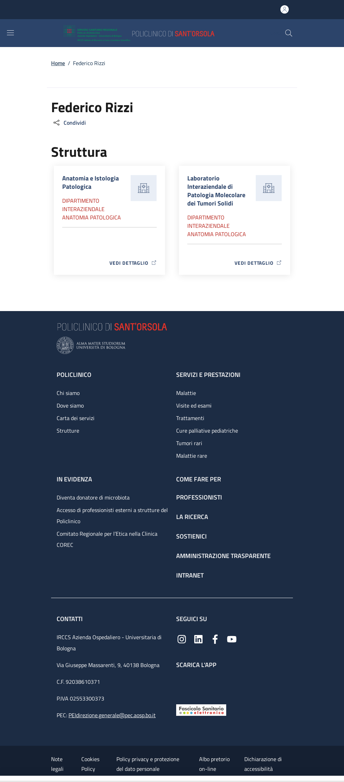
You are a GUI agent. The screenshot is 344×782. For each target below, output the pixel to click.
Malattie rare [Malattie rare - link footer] (191, 455)
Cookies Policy (90, 764)
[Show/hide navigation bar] (10, 32)
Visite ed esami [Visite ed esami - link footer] (194, 405)
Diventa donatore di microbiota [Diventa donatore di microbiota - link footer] (93, 497)
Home (58, 63)
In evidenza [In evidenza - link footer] (74, 479)
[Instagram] (181, 638)
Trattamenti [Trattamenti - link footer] (190, 418)
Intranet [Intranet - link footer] (190, 575)
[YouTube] (231, 638)
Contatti (70, 619)
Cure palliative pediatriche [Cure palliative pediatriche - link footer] (207, 430)
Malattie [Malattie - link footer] (186, 393)
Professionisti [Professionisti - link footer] (199, 497)
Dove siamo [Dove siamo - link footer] (70, 405)
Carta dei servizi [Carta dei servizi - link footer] (76, 418)
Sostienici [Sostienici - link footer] (191, 536)
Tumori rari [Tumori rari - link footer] (189, 443)
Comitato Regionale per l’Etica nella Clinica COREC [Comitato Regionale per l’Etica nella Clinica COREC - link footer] (107, 539)
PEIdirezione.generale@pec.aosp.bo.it (112, 715)
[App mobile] (181, 684)
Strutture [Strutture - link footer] (68, 430)
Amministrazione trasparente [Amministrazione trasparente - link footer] (223, 555)
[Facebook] (215, 638)
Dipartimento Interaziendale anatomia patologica (91, 209)
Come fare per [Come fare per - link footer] (198, 479)
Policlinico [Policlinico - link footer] (74, 374)
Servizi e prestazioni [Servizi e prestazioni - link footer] (208, 374)
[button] (289, 33)
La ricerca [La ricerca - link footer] (192, 516)
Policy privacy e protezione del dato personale (147, 764)
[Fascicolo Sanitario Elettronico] (201, 709)
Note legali (57, 764)
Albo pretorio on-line (214, 764)
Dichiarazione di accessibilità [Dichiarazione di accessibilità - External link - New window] (263, 764)
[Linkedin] (198, 638)
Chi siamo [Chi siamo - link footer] (68, 393)
